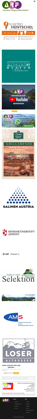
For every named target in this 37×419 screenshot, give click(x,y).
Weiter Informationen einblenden (19, 393)
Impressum (28, 412)
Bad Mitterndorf (30, 386)
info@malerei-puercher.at (30, 389)
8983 (33, 386)
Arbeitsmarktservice (18, 403)
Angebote (16, 401)
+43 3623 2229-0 (31, 388)
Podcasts (16, 408)
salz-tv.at (27, 401)
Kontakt (27, 408)
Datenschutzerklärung (29, 410)
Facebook (27, 403)
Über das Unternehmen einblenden (8, 393)
